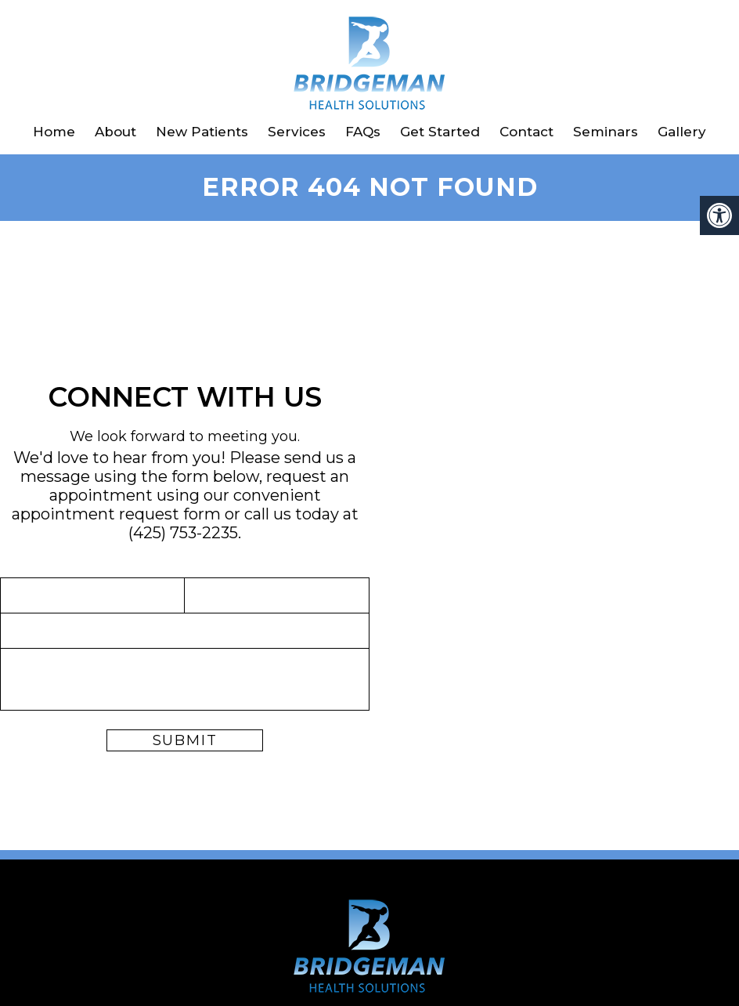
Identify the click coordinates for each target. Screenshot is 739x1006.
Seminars (605, 131)
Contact (526, 131)
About (115, 131)
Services (297, 131)
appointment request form (116, 514)
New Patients (202, 131)
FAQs (362, 131)
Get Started (440, 131)
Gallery (682, 131)
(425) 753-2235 (183, 532)
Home (54, 131)
